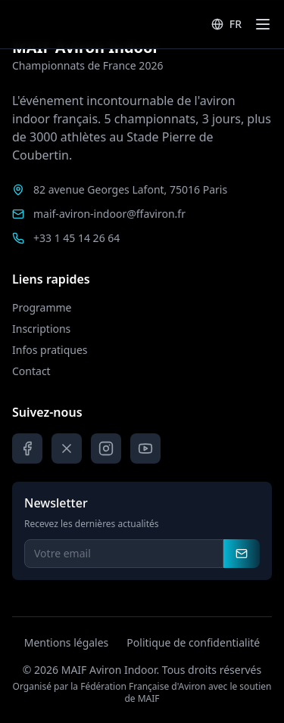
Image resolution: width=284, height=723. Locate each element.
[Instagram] (106, 448)
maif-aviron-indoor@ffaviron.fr (109, 213)
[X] (66, 448)
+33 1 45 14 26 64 (76, 238)
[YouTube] (145, 448)
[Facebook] (27, 448)
